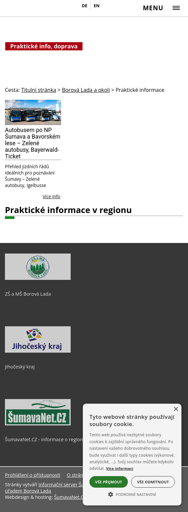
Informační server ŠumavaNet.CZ (74, 484)
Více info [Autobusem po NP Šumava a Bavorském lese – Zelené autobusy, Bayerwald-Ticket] (51, 196)
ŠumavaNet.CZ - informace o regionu (45, 439)
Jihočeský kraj (20, 367)
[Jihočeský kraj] (38, 351)
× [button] (175, 409)
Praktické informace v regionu (68, 210)
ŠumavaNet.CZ (70, 497)
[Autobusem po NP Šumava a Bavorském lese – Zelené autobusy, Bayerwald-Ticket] (33, 112)
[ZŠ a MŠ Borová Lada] (38, 278)
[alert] (132, 454)
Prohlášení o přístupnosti (32, 475)
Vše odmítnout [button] (153, 481)
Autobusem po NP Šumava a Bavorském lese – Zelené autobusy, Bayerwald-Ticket (32, 143)
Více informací (119, 468)
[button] (132, 494)
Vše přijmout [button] (108, 481)
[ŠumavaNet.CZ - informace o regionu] (38, 423)
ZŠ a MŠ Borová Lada (28, 294)
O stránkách (80, 475)
